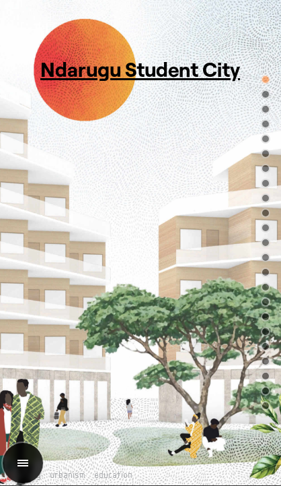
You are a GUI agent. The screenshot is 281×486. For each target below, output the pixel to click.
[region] (140, 242)
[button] (265, 79)
